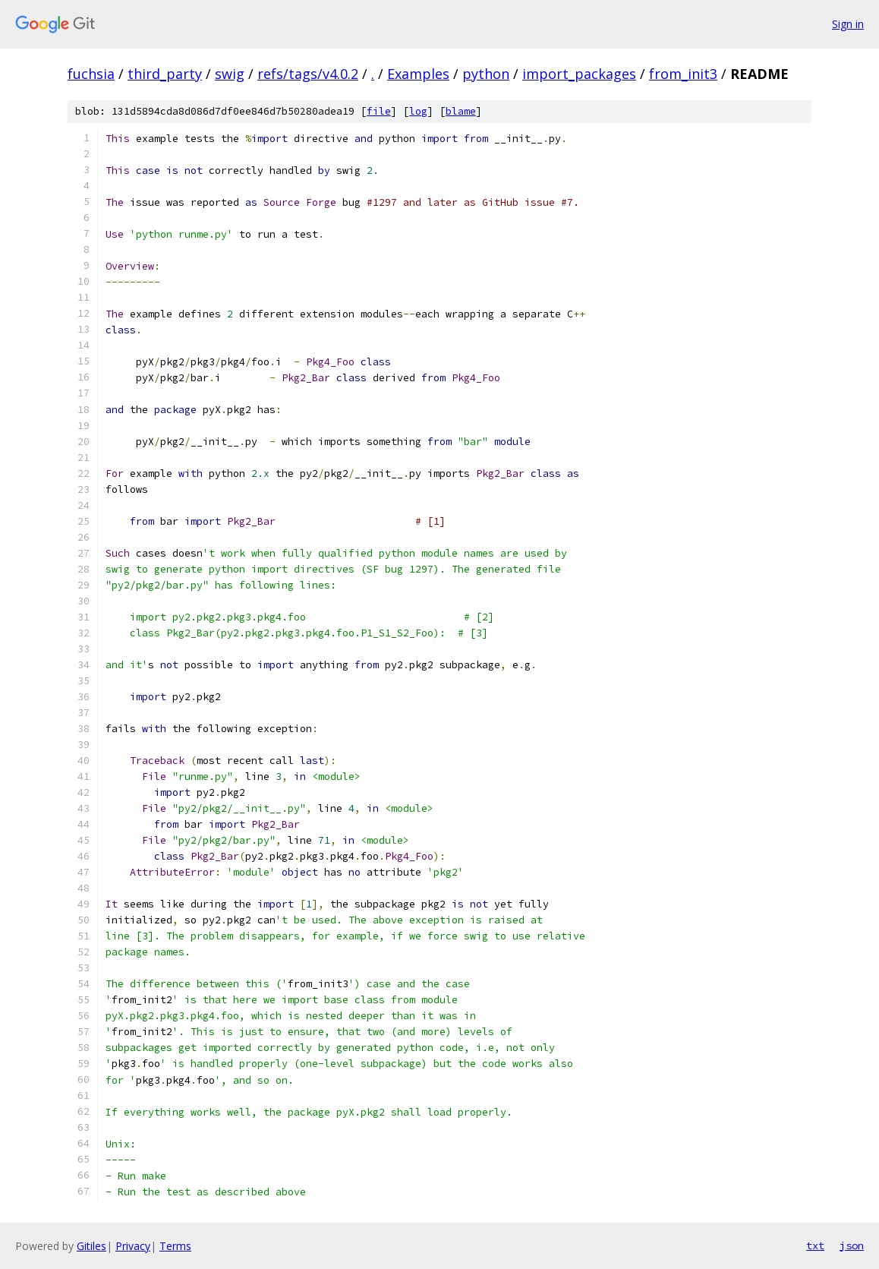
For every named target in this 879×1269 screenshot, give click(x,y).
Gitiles (91, 1246)
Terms (175, 1246)
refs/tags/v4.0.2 (307, 74)
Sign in (848, 24)
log (418, 111)
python (485, 74)
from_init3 (683, 74)
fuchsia (91, 74)
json (852, 1245)
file (379, 111)
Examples (418, 74)
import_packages (579, 74)
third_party (165, 74)
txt (815, 1245)
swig (229, 74)
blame (461, 111)
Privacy (132, 1246)
